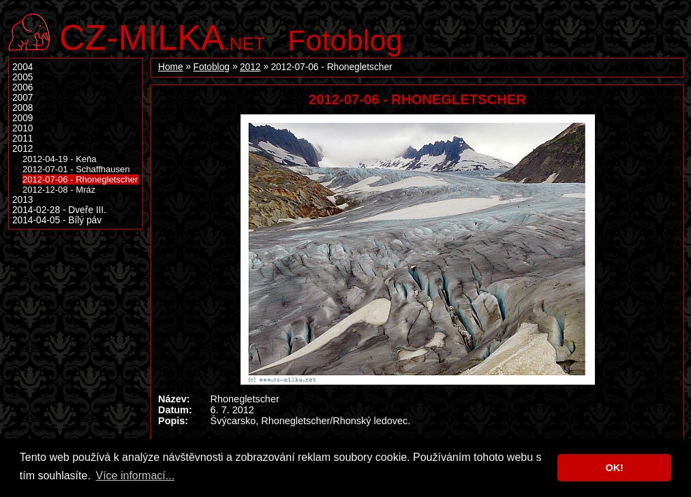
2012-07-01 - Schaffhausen (76, 169)
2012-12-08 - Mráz (58, 190)
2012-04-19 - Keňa (59, 159)
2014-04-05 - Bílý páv (57, 220)
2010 (22, 128)
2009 (22, 118)
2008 (22, 108)
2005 (22, 77)
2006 (22, 87)
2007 (22, 98)
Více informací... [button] (134, 475)
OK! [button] (614, 467)
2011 (22, 138)
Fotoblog (345, 40)
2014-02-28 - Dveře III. (59, 210)
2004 (22, 67)
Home (170, 67)
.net (162, 36)
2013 (22, 200)
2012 (250, 67)
